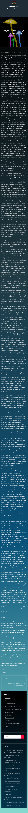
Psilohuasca (8, 794)
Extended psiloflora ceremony (13, 709)
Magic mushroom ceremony (13, 805)
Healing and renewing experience (13, 679)
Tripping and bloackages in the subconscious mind (16, 684)
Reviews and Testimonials (12, 723)
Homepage (8, 698)
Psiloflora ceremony (10, 706)
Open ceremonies (10, 701)
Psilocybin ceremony (11, 703)
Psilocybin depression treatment (14, 802)
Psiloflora (14, 7)
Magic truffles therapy (11, 778)
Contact (7, 726)
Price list (7, 721)
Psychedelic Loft (9, 718)
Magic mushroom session (12, 781)
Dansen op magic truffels (12, 784)
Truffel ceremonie (10, 786)
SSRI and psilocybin (10, 765)
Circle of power (9, 715)
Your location (9, 712)
